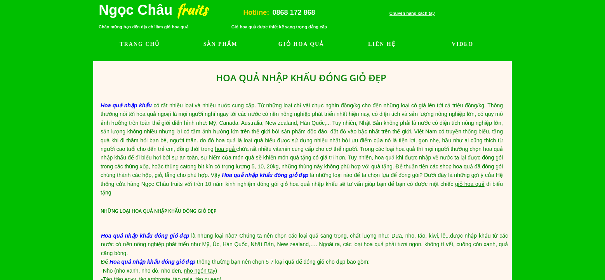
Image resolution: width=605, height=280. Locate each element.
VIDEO (462, 44)
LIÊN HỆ (382, 44)
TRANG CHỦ (140, 44)
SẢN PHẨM (220, 44)
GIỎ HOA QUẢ (301, 44)
